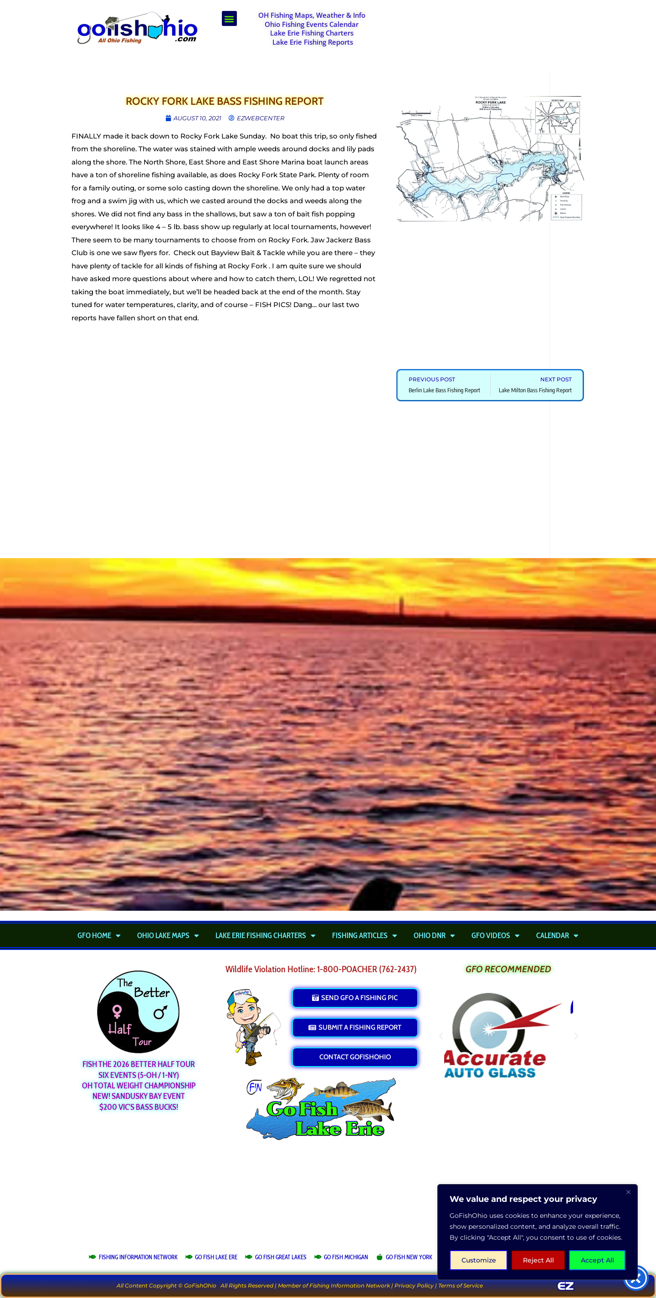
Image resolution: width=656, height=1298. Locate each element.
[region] (537, 1232)
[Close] (628, 1191)
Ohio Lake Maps (168, 935)
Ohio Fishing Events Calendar (312, 24)
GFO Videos (496, 935)
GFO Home (99, 935)
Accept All (597, 1260)
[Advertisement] (485, 33)
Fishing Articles (364, 935)
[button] (229, 18)
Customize (478, 1260)
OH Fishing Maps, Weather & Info (311, 15)
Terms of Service (460, 1285)
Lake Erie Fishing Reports (312, 41)
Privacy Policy (414, 1285)
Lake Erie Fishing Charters (312, 32)
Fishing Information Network (349, 1285)
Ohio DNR (434, 935)
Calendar (557, 935)
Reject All (538, 1260)
